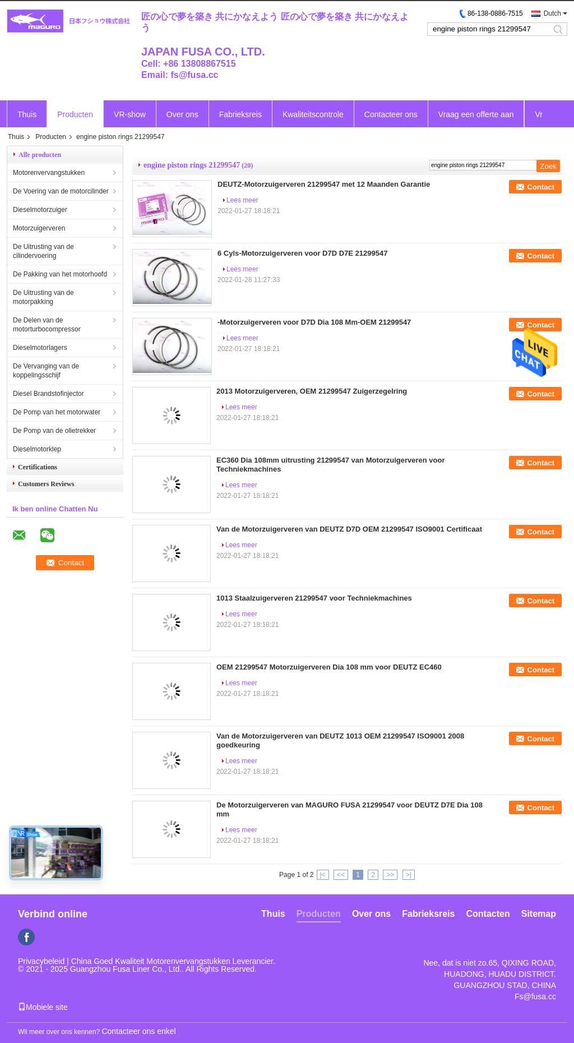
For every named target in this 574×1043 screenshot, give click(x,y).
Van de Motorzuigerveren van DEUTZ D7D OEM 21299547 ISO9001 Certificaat (349, 529)
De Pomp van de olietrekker (54, 431)
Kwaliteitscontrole (313, 114)
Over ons (182, 114)
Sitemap (538, 914)
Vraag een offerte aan (476, 114)
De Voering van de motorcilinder (61, 191)
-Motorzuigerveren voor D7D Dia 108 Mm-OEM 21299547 (314, 322)
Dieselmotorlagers (40, 348)
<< (341, 875)
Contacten (488, 914)
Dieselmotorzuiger (40, 210)
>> (390, 875)
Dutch (552, 13)
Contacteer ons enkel (138, 1031)
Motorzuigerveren (39, 228)
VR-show (130, 114)
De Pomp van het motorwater (56, 412)
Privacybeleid (41, 961)
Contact (540, 187)
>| (408, 875)
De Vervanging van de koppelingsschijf (46, 370)
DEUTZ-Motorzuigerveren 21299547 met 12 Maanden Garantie (323, 184)
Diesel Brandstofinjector (48, 394)
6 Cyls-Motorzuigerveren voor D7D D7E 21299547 (302, 253)
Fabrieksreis (240, 114)
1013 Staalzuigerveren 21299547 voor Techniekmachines (314, 598)
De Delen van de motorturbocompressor (47, 324)
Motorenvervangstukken (49, 173)
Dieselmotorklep (37, 449)
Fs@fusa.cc (535, 996)
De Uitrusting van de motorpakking (43, 297)
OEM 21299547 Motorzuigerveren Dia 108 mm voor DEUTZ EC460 (329, 667)
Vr (538, 114)
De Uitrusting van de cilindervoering (43, 251)
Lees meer (242, 200)
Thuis (26, 114)
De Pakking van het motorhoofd (60, 274)
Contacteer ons (391, 114)
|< (323, 875)
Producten (75, 114)
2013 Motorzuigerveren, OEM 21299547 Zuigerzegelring (311, 391)
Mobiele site (43, 1007)
